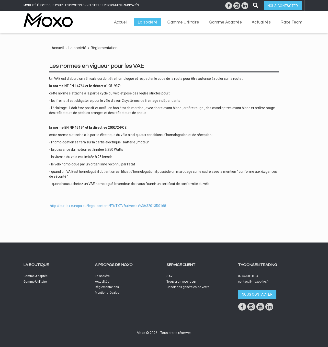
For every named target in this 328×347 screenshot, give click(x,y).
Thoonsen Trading (257, 265)
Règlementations (107, 287)
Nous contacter (283, 6)
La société (148, 22)
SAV (169, 276)
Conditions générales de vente (188, 287)
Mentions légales (107, 292)
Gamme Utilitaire (183, 22)
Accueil (120, 22)
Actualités (261, 22)
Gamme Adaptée (225, 22)
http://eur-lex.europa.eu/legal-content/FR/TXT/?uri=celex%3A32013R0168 (108, 206)
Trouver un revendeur (181, 281)
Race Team (291, 22)
